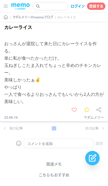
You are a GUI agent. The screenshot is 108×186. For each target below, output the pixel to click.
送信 (99, 143)
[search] (50, 6)
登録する (96, 6)
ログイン (78, 6)
